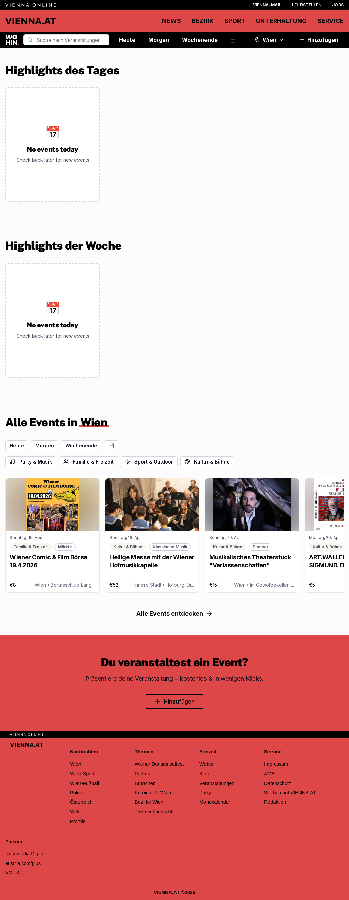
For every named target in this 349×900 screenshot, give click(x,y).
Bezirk (203, 20)
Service (331, 20)
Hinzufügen (318, 39)
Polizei (77, 792)
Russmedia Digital (24, 853)
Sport (234, 20)
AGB (269, 773)
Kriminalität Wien (153, 792)
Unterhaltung (281, 20)
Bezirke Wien (149, 802)
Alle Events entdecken (174, 613)
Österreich (81, 802)
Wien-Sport (82, 773)
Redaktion (275, 802)
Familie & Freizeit (88, 462)
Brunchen (145, 783)
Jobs (338, 4)
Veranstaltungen (216, 783)
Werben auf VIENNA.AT (290, 792)
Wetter (206, 764)
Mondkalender (214, 802)
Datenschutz (277, 783)
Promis (77, 821)
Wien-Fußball (84, 783)
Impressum (276, 764)
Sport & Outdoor (149, 462)
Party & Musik (31, 462)
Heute (127, 39)
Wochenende (200, 39)
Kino (204, 773)
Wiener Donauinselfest (159, 764)
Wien (269, 39)
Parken (142, 773)
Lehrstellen (306, 4)
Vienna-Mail (267, 4)
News (171, 20)
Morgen (158, 39)
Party (205, 792)
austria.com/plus (23, 863)
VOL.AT (13, 872)
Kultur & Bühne (207, 462)
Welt (75, 811)
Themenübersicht (153, 811)
